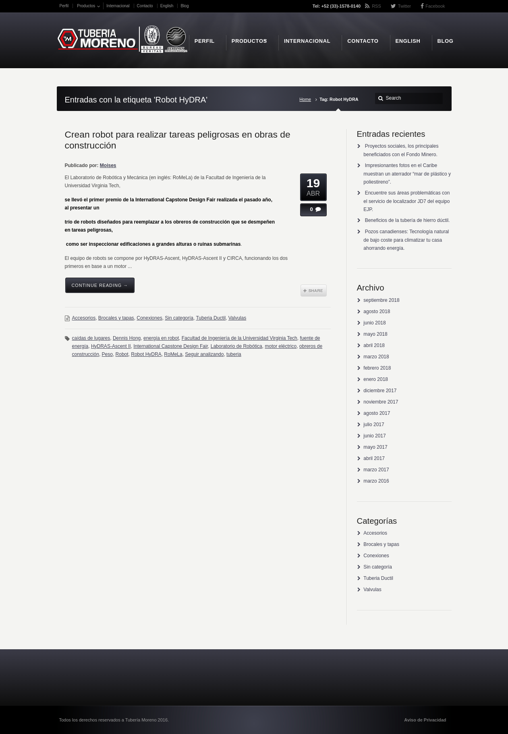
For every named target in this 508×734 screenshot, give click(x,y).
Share (314, 290)
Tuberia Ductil (211, 318)
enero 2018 (375, 379)
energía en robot (161, 338)
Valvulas (237, 318)
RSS (376, 6)
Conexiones (149, 318)
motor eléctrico (281, 346)
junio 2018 (374, 323)
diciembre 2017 (379, 390)
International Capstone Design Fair (170, 346)
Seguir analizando (204, 354)
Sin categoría (179, 318)
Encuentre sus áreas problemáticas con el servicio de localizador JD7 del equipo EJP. (406, 201)
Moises (108, 165)
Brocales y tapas (116, 318)
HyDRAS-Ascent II (111, 346)
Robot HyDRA (146, 354)
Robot (122, 354)
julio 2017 (373, 424)
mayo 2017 (375, 447)
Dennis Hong (127, 338)
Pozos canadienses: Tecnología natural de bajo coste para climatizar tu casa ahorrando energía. (406, 240)
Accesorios (84, 318)
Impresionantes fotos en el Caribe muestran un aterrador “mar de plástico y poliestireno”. (407, 174)
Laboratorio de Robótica (236, 346)
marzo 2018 (376, 357)
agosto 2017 (376, 413)
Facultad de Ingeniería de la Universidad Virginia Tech (239, 338)
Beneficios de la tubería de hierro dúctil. (407, 220)
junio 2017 (374, 436)
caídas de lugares (91, 338)
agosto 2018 (376, 311)
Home (305, 99)
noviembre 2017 (380, 402)
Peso (107, 354)
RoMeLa (173, 354)
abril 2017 (374, 458)
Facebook (435, 6)
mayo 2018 (375, 334)
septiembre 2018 (381, 300)
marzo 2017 (376, 470)
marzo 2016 (376, 481)
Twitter (404, 6)
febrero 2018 (377, 368)
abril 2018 (374, 345)
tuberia (233, 354)
